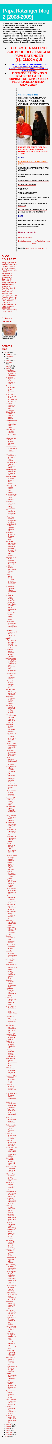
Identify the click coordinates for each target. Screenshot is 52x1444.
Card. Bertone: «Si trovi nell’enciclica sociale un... (11, 907)
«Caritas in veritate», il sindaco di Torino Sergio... (10, 536)
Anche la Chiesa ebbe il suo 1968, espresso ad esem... (11, 1345)
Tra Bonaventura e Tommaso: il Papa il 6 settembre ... (11, 449)
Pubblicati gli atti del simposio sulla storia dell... (11, 472)
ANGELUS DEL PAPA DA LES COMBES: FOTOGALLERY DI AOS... (11, 1296)
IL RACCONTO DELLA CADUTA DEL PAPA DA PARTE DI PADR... (11, 1234)
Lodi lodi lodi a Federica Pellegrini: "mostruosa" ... (11, 810)
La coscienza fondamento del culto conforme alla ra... (11, 590)
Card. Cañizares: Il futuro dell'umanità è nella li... (11, 966)
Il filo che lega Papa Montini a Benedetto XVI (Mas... (11, 1353)
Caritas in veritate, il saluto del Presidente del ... (10, 1044)
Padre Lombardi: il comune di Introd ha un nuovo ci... (11, 1169)
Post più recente (24, 241)
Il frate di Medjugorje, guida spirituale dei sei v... (11, 668)
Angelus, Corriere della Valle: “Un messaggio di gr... (11, 1377)
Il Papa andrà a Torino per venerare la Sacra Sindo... (11, 1321)
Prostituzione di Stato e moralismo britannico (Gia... (11, 527)
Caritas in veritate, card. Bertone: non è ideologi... (11, 1136)
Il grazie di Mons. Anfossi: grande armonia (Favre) (11, 616)
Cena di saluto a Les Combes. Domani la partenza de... (11, 1193)
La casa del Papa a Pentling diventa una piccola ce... (10, 599)
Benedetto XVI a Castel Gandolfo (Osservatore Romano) (11, 560)
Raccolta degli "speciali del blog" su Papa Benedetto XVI (9, 295)
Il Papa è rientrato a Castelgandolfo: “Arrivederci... (11, 761)
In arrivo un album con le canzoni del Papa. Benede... (11, 457)
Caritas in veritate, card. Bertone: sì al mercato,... (11, 1104)
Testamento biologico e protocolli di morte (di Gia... (10, 1305)
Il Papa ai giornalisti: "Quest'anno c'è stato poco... (11, 875)
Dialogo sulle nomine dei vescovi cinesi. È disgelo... (10, 1243)
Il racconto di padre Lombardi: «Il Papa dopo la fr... (11, 1020)
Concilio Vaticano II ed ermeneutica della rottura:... (11, 424)
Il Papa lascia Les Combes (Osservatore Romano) (11, 753)
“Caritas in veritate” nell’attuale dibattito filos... (10, 974)
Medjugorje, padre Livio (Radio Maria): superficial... (10, 504)
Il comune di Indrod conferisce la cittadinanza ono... (11, 1385)
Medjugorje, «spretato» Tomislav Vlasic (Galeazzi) (10, 700)
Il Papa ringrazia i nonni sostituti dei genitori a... (11, 1274)
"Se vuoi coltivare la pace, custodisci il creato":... (10, 939)
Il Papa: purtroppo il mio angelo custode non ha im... (11, 899)
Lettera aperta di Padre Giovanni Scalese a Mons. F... (11, 441)
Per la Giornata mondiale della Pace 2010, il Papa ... (11, 433)
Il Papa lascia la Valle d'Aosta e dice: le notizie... (11, 839)
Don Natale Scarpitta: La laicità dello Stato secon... (11, 544)
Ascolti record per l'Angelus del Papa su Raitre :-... (11, 1312)
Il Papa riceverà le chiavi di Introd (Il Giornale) (11, 1288)
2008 (6, 1436)
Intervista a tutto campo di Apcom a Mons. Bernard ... (11, 480)
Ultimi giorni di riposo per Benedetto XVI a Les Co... (10, 1361)
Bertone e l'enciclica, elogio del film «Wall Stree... (11, 954)
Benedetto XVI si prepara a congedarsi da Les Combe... (11, 1079)
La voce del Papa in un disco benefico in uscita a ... (10, 380)
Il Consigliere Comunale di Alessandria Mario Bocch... (11, 552)
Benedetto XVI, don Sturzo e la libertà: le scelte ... (11, 1036)
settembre (9, 362)
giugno (8, 1424)
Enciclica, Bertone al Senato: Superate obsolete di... (11, 1053)
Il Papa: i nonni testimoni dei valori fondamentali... (11, 1112)
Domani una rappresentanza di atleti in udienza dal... (11, 372)
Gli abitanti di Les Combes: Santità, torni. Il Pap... (11, 825)
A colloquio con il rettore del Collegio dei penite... (11, 465)
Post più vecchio (43, 241)
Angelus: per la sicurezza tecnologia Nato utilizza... (10, 1252)
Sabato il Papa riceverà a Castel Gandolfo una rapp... (11, 1177)
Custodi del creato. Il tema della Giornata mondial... (10, 653)
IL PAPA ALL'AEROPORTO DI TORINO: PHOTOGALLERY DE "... (11, 718)
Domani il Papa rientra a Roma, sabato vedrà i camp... (11, 1062)
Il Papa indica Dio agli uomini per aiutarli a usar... (10, 684)
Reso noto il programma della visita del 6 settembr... (10, 406)
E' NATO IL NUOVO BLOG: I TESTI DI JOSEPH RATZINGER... (11, 579)
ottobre (8, 360)
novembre (9, 356)
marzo (8, 1430)
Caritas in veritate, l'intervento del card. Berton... (10, 1209)
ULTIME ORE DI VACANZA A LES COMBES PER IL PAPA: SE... (11, 1010)
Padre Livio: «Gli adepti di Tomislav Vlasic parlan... (11, 489)
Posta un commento (25, 237)
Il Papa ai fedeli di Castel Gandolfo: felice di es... (11, 793)
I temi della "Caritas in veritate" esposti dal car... (10, 1161)
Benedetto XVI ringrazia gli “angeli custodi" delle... (10, 801)
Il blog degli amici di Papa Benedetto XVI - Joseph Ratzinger (9, 264)
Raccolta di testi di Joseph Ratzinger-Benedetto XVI (8, 290)
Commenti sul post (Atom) (36, 248)
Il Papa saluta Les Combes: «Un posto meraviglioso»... (11, 625)
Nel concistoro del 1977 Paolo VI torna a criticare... (10, 415)
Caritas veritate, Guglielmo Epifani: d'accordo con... (11, 1128)
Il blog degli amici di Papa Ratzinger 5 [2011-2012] (9, 284)
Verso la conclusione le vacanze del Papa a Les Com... (10, 1070)
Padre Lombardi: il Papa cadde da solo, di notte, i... (11, 1328)
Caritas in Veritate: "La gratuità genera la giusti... (11, 1001)
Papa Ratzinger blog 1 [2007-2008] (9, 310)
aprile (8, 1428)
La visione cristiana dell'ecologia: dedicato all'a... (11, 569)
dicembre (9, 354)
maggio (9, 1426)
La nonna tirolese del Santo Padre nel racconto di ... (11, 1418)
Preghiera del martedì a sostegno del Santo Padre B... (11, 1217)
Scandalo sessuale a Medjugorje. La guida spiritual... (10, 709)
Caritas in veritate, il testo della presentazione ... (11, 1088)
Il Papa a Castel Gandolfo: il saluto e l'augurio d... (11, 947)
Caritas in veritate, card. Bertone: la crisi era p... (11, 1143)
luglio (8, 368)
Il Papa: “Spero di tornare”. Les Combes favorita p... (11, 519)
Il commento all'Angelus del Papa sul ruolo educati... (11, 1336)
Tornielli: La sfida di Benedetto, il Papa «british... (11, 496)
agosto (8, 366)
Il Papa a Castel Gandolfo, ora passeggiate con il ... (11, 746)
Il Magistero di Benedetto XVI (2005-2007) (7, 279)
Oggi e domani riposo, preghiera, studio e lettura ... (10, 1394)
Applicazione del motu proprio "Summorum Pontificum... (11, 660)
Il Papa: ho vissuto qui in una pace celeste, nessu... (11, 883)
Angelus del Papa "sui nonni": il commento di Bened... (11, 992)
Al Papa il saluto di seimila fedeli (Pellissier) (11, 1260)
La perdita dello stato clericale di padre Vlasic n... (11, 786)
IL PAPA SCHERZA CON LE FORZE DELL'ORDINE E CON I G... (11, 848)
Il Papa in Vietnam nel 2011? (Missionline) (11, 1225)
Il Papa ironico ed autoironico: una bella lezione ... (10, 778)
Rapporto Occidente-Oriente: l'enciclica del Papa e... (11, 983)
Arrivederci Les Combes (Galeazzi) (10, 960)
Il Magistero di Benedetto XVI (7, 274)
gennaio (9, 1434)
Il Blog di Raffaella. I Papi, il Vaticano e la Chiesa (9, 270)
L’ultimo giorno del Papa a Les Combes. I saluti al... (11, 512)
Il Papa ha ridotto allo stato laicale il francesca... (11, 858)
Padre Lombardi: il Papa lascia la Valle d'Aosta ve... (11, 817)
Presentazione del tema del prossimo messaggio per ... (11, 930)
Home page (34, 242)
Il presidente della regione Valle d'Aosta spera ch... (11, 1200)
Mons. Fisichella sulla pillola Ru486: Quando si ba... (11, 389)
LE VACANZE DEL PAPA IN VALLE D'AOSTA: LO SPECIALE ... (11, 398)
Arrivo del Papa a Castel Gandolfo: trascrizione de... (11, 769)
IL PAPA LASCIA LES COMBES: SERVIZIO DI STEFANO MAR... (11, 737)
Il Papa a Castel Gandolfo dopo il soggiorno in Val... (11, 607)
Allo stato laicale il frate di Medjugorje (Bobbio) (11, 676)
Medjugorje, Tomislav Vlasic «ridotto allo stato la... (10, 728)
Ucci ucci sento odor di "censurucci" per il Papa (11, 692)
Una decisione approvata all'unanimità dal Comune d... (11, 1028)
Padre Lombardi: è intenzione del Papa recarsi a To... (11, 1402)
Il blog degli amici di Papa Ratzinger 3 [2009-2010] (9, 306)
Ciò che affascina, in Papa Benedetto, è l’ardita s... (11, 1410)
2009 (6, 352)
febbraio (9, 1432)
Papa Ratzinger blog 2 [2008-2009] (26, 14)
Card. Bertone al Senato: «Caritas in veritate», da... (11, 915)
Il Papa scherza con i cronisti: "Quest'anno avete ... (11, 891)
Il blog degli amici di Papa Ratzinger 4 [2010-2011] (9, 300)
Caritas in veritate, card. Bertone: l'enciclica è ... (11, 1120)
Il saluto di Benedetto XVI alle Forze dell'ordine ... (11, 866)
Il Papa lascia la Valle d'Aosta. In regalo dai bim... (11, 832)
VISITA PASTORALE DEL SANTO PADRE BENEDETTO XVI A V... (11, 643)
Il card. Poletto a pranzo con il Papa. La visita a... (11, 1281)
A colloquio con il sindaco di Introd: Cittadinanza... (11, 1096)
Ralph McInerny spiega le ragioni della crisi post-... (11, 1267)
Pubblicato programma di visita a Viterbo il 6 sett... (11, 633)
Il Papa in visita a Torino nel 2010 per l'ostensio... (11, 1369)
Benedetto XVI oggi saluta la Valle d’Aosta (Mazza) (11, 923)
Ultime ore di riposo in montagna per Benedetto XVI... (11, 1186)
